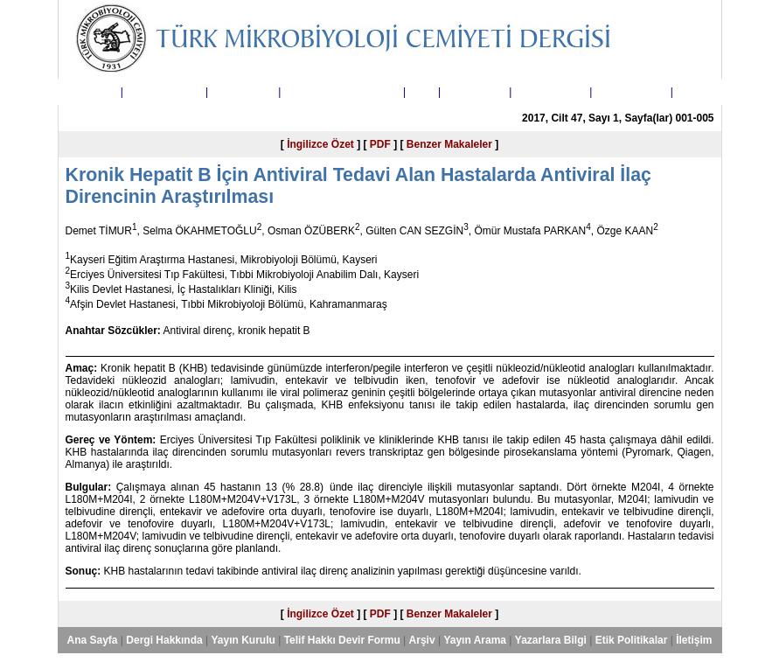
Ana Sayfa (91, 92)
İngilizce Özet (320, 144)
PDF (380, 144)
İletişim (694, 92)
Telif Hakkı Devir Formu (342, 92)
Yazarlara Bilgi (551, 92)
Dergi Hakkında (164, 92)
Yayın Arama (474, 92)
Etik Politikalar (631, 92)
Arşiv (422, 92)
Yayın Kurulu (243, 92)
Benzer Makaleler (449, 144)
